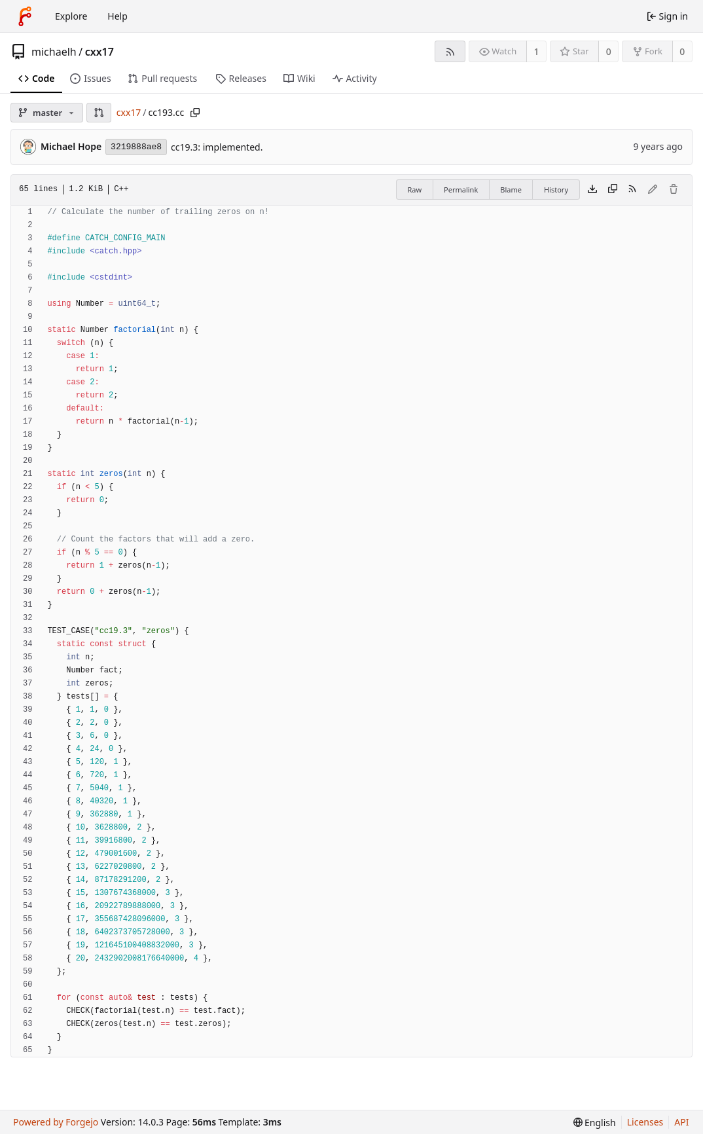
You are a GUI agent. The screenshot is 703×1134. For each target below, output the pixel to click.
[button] (98, 112)
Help (117, 16)
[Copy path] (195, 112)
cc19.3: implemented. (216, 147)
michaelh (54, 51)
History (556, 189)
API (681, 1122)
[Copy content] (612, 190)
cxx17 (99, 51)
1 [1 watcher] (536, 51)
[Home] (25, 16)
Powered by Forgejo (55, 1122)
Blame (511, 189)
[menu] (594, 1122)
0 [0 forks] (682, 51)
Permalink (461, 189)
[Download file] (592, 190)
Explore (71, 16)
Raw (414, 189)
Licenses (645, 1122)
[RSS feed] (450, 51)
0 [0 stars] (608, 51)
